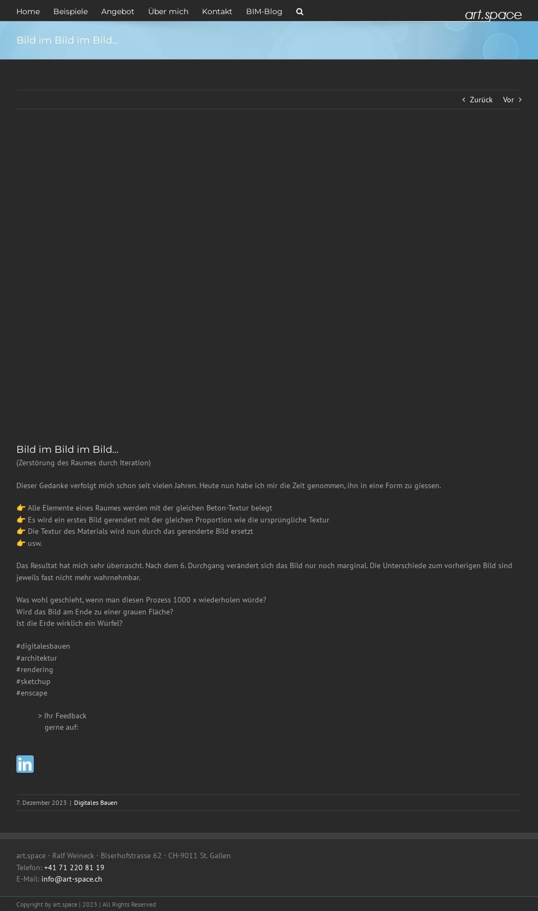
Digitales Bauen (96, 802)
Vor (508, 99)
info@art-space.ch (71, 879)
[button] (299, 10)
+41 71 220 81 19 (74, 867)
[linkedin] (25, 764)
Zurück (481, 99)
